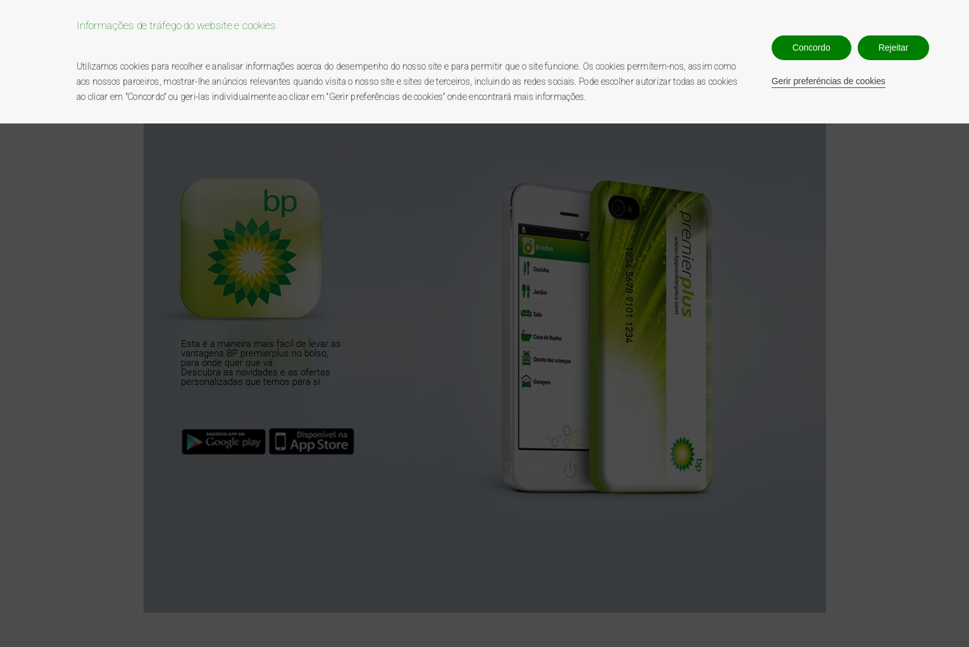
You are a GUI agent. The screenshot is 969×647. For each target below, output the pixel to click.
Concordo (811, 47)
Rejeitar (893, 47)
